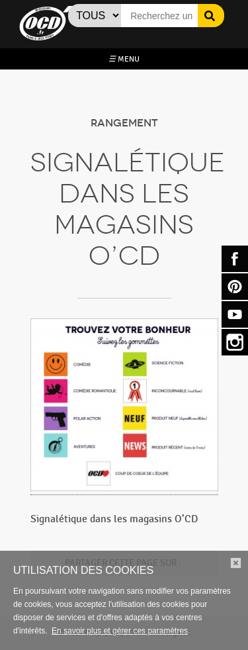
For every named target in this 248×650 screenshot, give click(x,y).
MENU (124, 59)
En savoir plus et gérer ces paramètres (120, 630)
